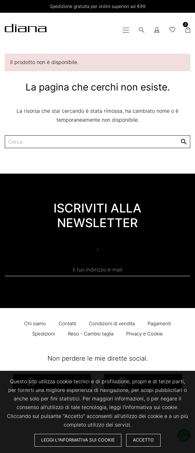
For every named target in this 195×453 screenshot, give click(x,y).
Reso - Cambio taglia (90, 334)
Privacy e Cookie (144, 334)
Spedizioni (43, 334)
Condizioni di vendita (112, 323)
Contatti (67, 323)
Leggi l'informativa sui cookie (78, 439)
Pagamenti (159, 323)
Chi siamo (35, 323)
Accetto (143, 439)
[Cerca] (97, 141)
